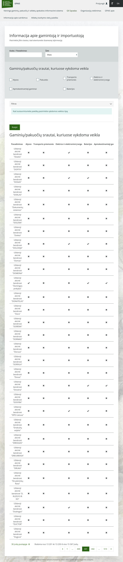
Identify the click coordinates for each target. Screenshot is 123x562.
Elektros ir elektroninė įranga (100, 78)
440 (78, 549)
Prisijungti (101, 3)
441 (85, 549)
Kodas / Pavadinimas (18, 50)
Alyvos (13, 79)
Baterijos (69, 89)
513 (105, 549)
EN (118, 3)
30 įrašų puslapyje (20, 544)
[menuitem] (33, 10)
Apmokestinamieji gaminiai (23, 89)
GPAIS (17, 3)
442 (92, 549)
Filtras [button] (61, 103)
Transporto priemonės (70, 78)
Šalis (47, 50)
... (72, 549)
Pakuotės (42, 79)
